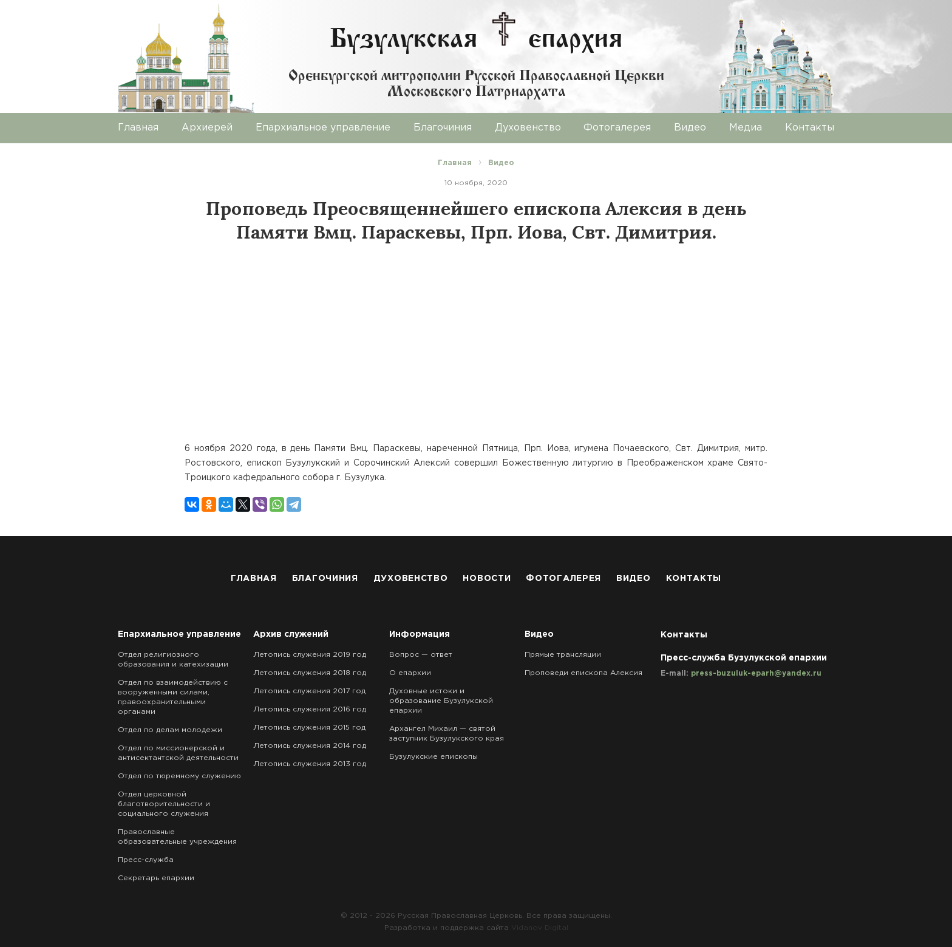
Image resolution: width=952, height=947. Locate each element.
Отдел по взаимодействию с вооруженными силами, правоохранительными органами (173, 697)
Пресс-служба (146, 860)
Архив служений (290, 634)
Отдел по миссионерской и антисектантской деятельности (178, 753)
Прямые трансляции (563, 654)
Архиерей (207, 127)
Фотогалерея (617, 127)
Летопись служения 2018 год (309, 673)
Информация (419, 634)
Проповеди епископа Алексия (583, 673)
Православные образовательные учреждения (177, 837)
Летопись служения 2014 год (309, 745)
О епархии (410, 673)
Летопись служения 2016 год (309, 709)
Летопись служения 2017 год (309, 691)
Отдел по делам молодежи (170, 730)
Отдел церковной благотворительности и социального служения (164, 804)
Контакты (809, 127)
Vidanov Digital (539, 928)
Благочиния (442, 127)
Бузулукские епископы (433, 756)
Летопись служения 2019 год (309, 654)
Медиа (745, 127)
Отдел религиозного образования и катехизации (173, 659)
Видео (690, 127)
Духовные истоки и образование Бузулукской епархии (441, 701)
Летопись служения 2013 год (309, 764)
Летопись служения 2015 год (309, 727)
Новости (487, 578)
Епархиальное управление (323, 127)
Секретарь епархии (156, 878)
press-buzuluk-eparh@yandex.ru (756, 673)
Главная (138, 127)
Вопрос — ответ (420, 654)
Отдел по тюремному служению (179, 776)
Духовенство (528, 127)
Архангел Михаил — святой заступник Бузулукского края (446, 733)
